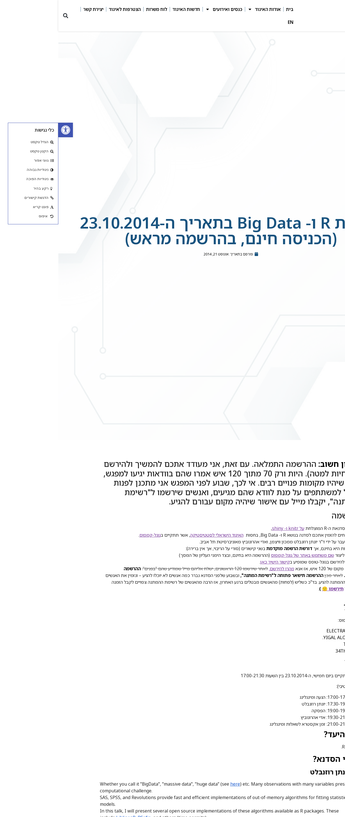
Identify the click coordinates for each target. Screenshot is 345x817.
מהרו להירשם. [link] (223, 568)
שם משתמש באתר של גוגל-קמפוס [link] (244, 555)
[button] (7, 15)
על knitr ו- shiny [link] (230, 528)
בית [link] (231, 9)
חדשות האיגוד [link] (128, 9)
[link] (7, 130)
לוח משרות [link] (98, 9)
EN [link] (232, 22)
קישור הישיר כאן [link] (216, 562)
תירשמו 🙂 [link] (274, 589)
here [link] (177, 784)
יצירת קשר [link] (35, 9)
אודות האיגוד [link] (205, 9)
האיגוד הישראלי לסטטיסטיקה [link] (158, 535)
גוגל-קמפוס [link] (91, 535)
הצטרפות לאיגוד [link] (66, 9)
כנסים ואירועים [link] (165, 9)
